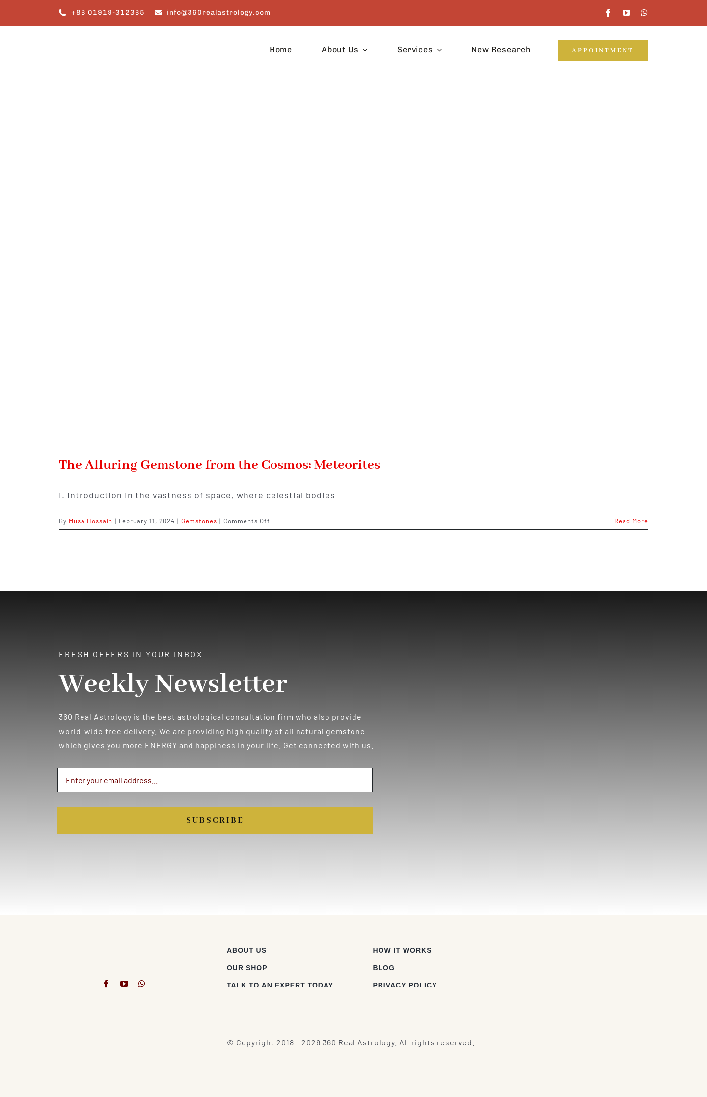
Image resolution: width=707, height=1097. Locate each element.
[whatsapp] (644, 13)
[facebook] (608, 13)
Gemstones (199, 521)
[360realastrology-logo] (89, 36)
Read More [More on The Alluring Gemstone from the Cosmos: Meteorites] (631, 521)
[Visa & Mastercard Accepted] (616, 948)
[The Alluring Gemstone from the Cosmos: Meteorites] (353, 272)
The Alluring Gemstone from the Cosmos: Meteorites (219, 465)
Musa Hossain (90, 521)
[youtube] (627, 13)
